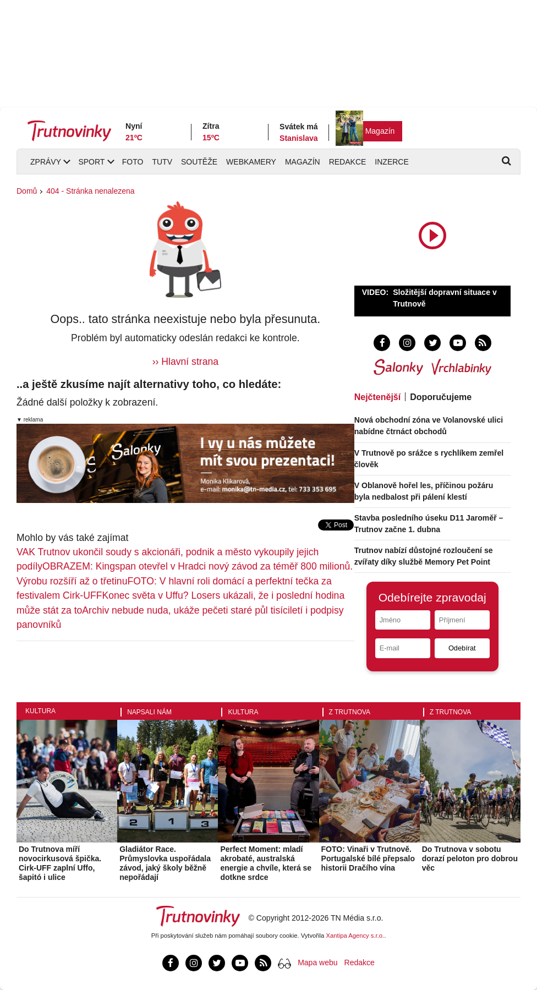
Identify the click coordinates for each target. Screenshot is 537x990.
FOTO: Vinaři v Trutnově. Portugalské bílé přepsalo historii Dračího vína (368, 858)
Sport (91, 161)
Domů (27, 191)
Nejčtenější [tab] (377, 397)
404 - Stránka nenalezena (90, 191)
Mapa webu (317, 962)
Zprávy (45, 161)
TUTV (162, 161)
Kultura (40, 711)
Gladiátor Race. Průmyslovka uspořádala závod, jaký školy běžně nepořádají (165, 863)
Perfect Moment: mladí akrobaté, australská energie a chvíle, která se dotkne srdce (265, 863)
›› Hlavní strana (185, 361)
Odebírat (462, 648)
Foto (133, 161)
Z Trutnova (350, 712)
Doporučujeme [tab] (441, 397)
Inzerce (391, 161)
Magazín (380, 131)
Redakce (347, 161)
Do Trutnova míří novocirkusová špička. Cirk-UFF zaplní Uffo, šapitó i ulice (60, 863)
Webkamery (251, 161)
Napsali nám (149, 712)
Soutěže (199, 161)
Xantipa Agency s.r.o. (355, 935)
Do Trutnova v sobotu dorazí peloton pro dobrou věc (470, 858)
